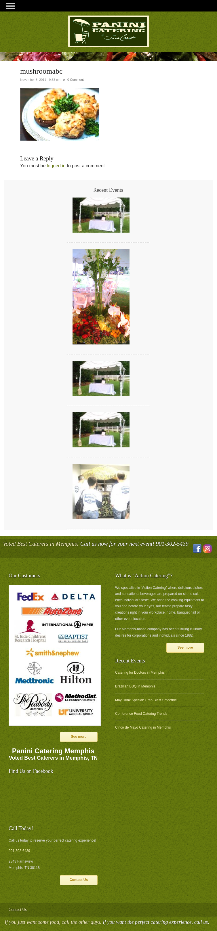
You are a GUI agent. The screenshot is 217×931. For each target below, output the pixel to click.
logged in (56, 165)
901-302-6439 (19, 851)
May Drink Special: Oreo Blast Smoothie (146, 700)
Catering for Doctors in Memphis (140, 673)
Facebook (197, 548)
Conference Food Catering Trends (141, 714)
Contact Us (79, 880)
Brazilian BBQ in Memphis (135, 686)
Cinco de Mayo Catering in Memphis (143, 727)
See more (78, 737)
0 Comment (75, 79)
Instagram (207, 548)
